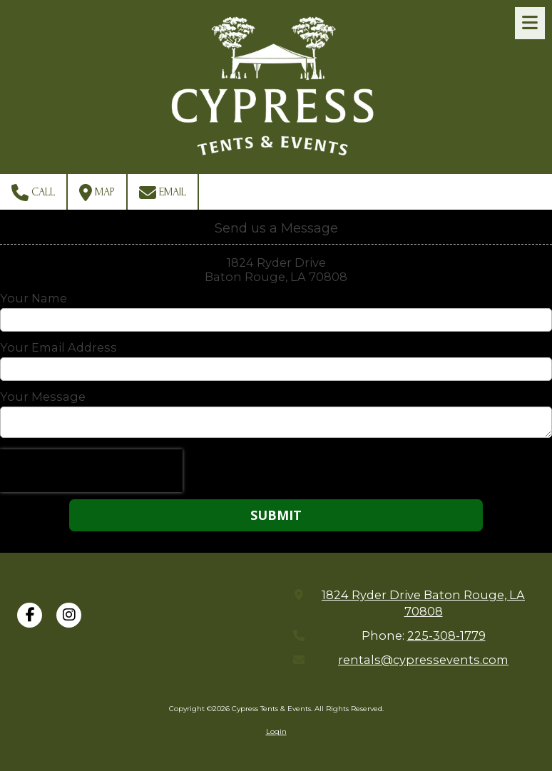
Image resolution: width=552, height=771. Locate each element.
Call (33, 192)
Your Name (33, 298)
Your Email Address (58, 347)
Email (162, 192)
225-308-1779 (446, 635)
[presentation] (91, 470)
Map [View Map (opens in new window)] (97, 192)
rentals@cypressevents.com (423, 660)
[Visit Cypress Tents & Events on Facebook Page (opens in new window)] (29, 615)
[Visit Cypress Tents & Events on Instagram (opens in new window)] (68, 615)
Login (276, 731)
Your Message (43, 396)
